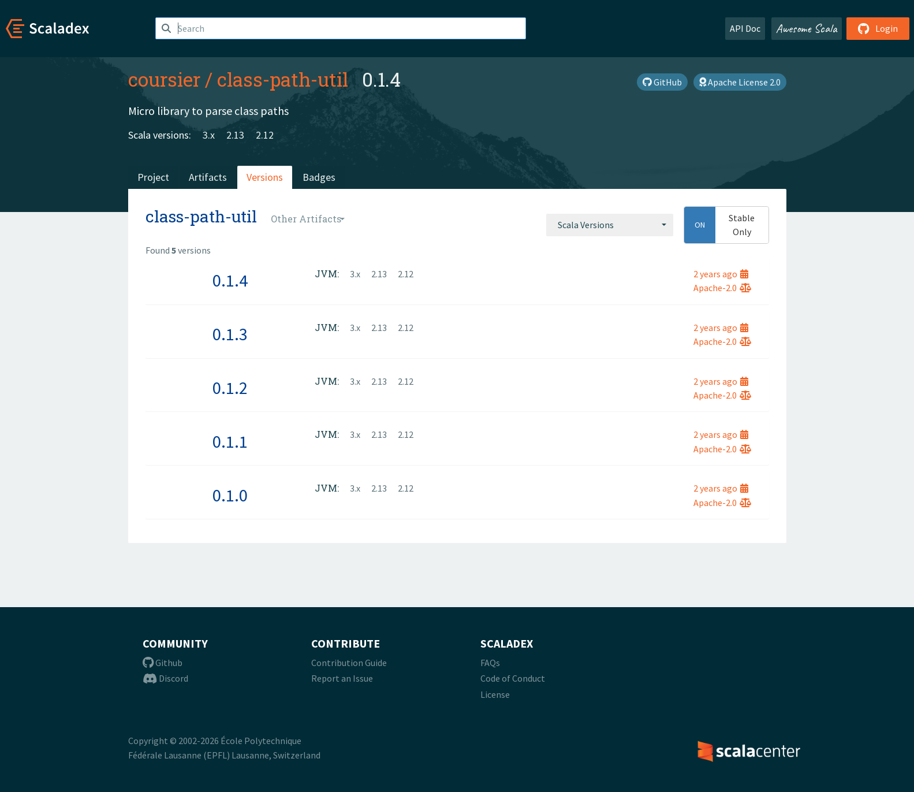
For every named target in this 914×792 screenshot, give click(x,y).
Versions (265, 177)
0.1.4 (230, 280)
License (495, 694)
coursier (164, 79)
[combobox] (609, 225)
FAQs (490, 662)
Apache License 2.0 (740, 82)
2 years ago (720, 274)
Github (162, 662)
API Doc (745, 28)
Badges (319, 177)
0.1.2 (230, 388)
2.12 (265, 135)
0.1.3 (230, 334)
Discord (165, 678)
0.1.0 (230, 495)
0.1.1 (230, 441)
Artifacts (208, 177)
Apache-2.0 (722, 287)
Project (153, 177)
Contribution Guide (349, 662)
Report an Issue (342, 678)
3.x (209, 135)
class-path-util (282, 79)
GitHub (662, 82)
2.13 (235, 135)
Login (878, 28)
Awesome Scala (806, 28)
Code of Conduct (512, 678)
